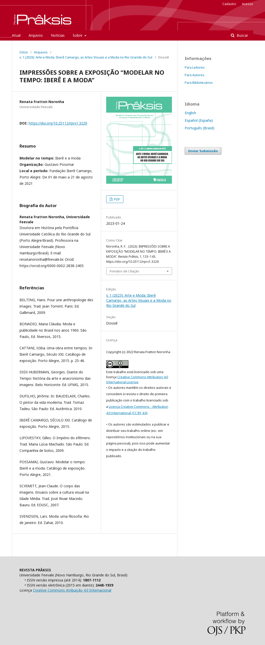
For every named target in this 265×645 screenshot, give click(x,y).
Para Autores (194, 75)
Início (24, 52)
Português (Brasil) (199, 128)
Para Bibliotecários (199, 82)
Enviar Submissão (203, 151)
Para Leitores (195, 67)
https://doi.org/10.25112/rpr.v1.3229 (58, 123)
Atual (16, 35)
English (190, 112)
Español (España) (199, 120)
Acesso (247, 4)
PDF (116, 199)
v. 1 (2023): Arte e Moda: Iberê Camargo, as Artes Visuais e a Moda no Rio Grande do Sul (86, 57)
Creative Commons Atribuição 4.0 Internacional (72, 590)
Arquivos (36, 35)
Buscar (242, 35)
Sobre (78, 35)
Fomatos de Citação (124, 271)
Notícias (58, 35)
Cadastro (229, 4)
